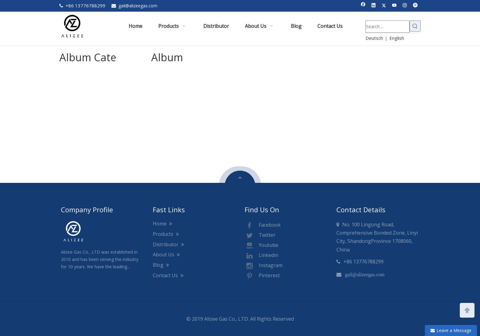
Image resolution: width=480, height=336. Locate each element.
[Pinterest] (415, 6)
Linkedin (261, 256)
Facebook (263, 225)
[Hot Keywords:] (415, 26)
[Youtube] (394, 6)
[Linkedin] (373, 6)
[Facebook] (363, 6)
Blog (161, 265)
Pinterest (262, 276)
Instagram (264, 266)
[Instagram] (405, 6)
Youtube (261, 246)
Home (162, 223)
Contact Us (168, 275)
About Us (166, 254)
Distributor (168, 244)
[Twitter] (384, 6)
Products (166, 234)
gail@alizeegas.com (137, 6)
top (467, 309)
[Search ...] (388, 27)
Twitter (260, 235)
